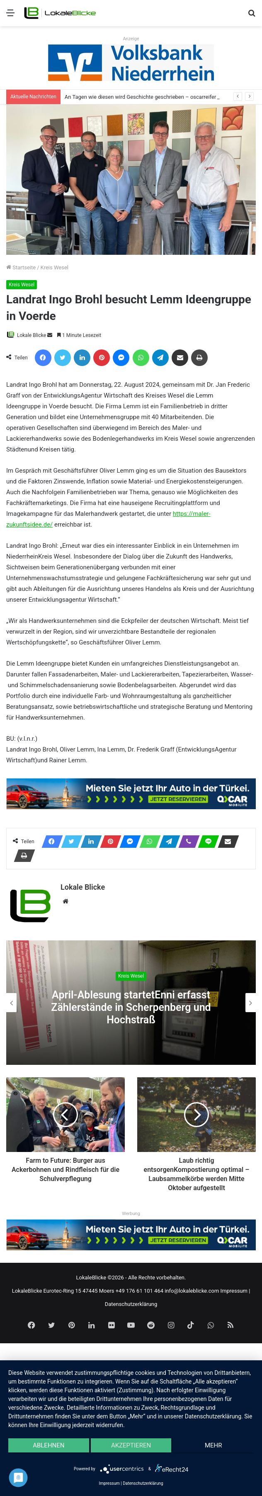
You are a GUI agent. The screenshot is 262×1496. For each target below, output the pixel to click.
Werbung (131, 1213)
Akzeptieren (131, 1445)
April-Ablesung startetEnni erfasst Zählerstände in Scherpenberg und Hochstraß (131, 1007)
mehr (213, 1445)
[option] (131, 1002)
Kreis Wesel (54, 267)
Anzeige (131, 38)
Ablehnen (48, 1445)
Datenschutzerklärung (131, 1304)
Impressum (234, 1291)
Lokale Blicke (31, 335)
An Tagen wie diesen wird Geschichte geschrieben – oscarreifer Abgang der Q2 (159, 97)
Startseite (21, 267)
